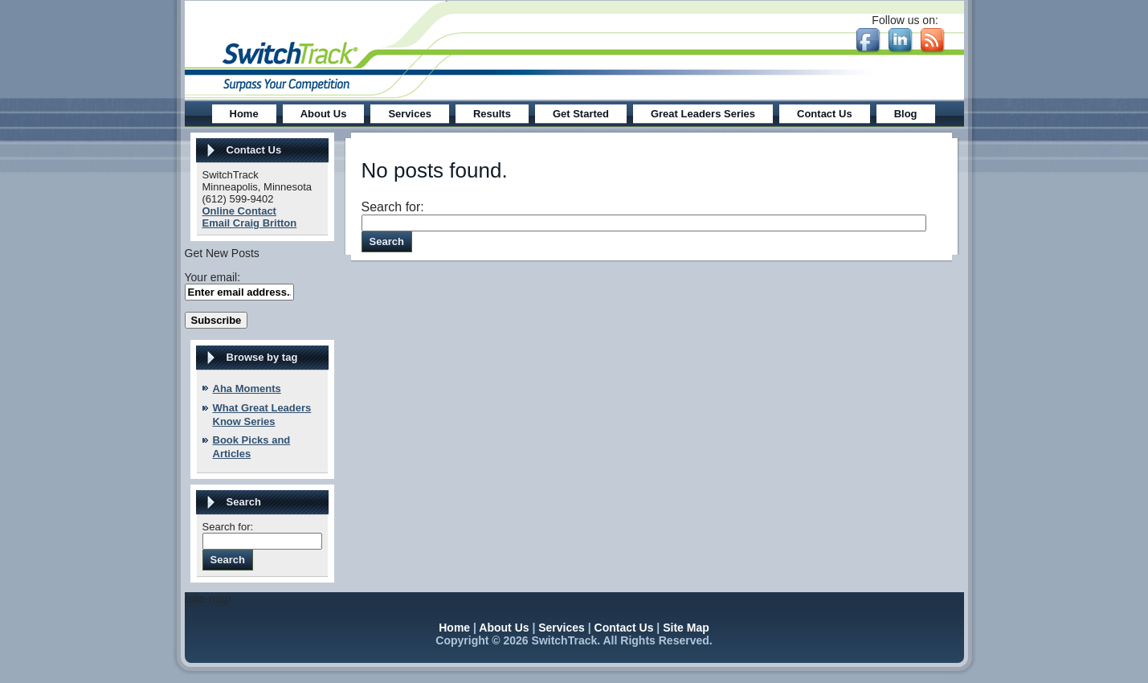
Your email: (213, 277)
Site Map (686, 627)
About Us (504, 627)
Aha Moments (247, 388)
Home (454, 627)
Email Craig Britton (249, 223)
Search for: (228, 527)
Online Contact (239, 211)
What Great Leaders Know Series (262, 414)
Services (561, 627)
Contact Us (624, 627)
